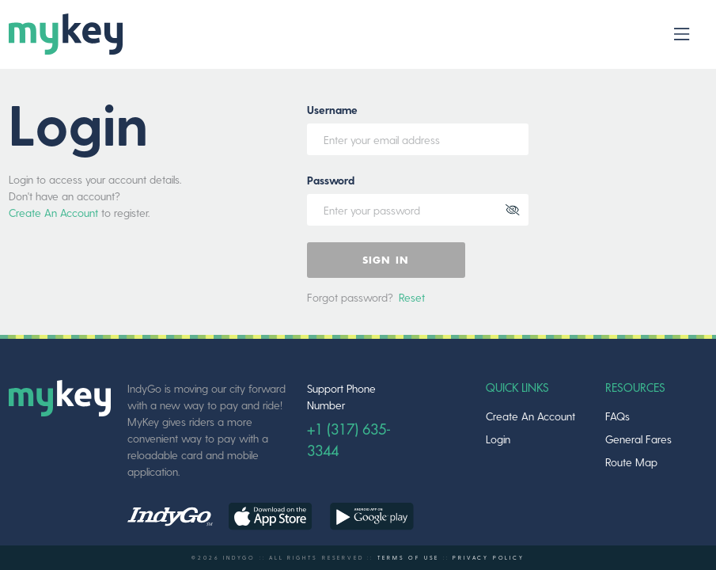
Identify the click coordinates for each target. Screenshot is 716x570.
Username (332, 109)
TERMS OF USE (408, 557)
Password (330, 180)
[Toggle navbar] (681, 34)
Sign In (385, 260)
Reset (412, 297)
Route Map (631, 462)
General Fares (638, 439)
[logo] (65, 34)
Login (498, 439)
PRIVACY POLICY (488, 557)
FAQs (617, 416)
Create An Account (53, 212)
